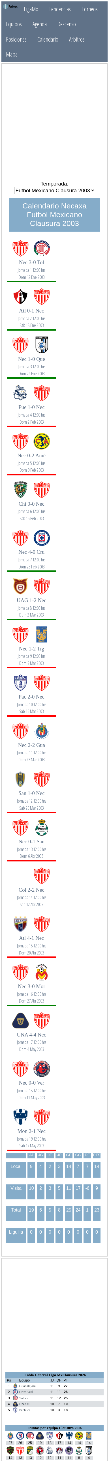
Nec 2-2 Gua (31, 749)
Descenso (66, 24)
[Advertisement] (54, 121)
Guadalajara (27, 1386)
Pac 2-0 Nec (31, 701)
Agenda (40, 24)
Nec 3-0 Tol (31, 266)
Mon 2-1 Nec (31, 1135)
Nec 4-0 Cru (31, 556)
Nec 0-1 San (31, 846)
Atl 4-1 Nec (31, 942)
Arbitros (77, 39)
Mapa (12, 54)
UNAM (24, 1404)
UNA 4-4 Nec (31, 1039)
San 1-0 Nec (31, 797)
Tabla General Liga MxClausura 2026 (55, 1375)
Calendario (47, 39)
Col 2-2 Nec (31, 894)
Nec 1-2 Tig (31, 653)
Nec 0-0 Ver (31, 1087)
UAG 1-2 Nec (31, 604)
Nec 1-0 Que (31, 363)
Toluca (23, 1398)
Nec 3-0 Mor (31, 990)
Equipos (14, 24)
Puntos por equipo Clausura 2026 (55, 1428)
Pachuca (25, 1410)
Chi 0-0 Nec (31, 508)
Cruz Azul (26, 1392)
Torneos (90, 9)
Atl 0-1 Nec (31, 315)
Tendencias (60, 9)
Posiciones (16, 39)
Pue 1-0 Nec (31, 411)
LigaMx (31, 9)
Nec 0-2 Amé (31, 459)
